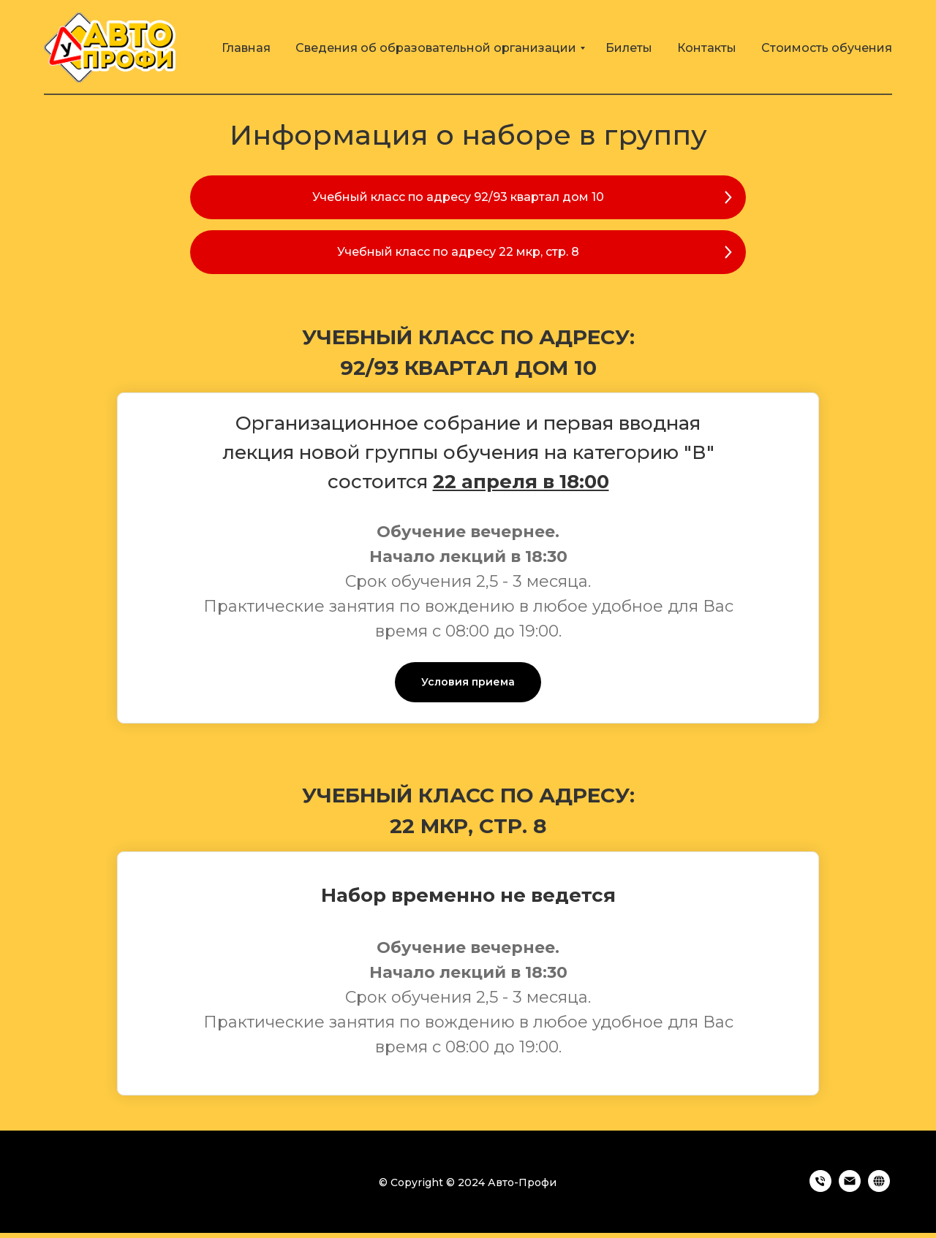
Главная (246, 48)
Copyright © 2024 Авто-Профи (473, 1182)
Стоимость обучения (826, 48)
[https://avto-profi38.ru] (879, 1188)
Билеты (628, 48)
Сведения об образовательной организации (435, 48)
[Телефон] (820, 1188)
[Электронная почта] (850, 1188)
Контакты (706, 48)
